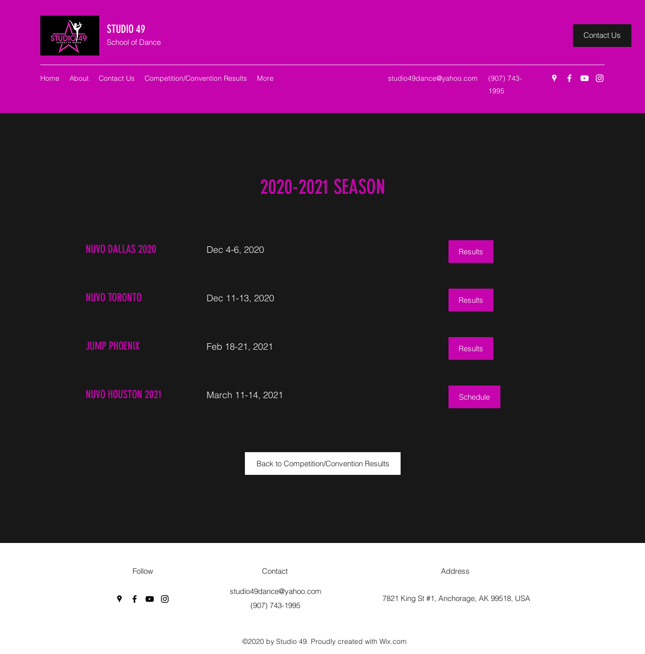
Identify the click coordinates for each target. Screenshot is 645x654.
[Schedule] (474, 397)
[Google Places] (554, 78)
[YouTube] (584, 78)
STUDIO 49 (126, 29)
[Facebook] (569, 78)
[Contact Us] (602, 35)
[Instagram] (600, 78)
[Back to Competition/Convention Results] (323, 463)
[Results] (470, 251)
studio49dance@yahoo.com (433, 78)
